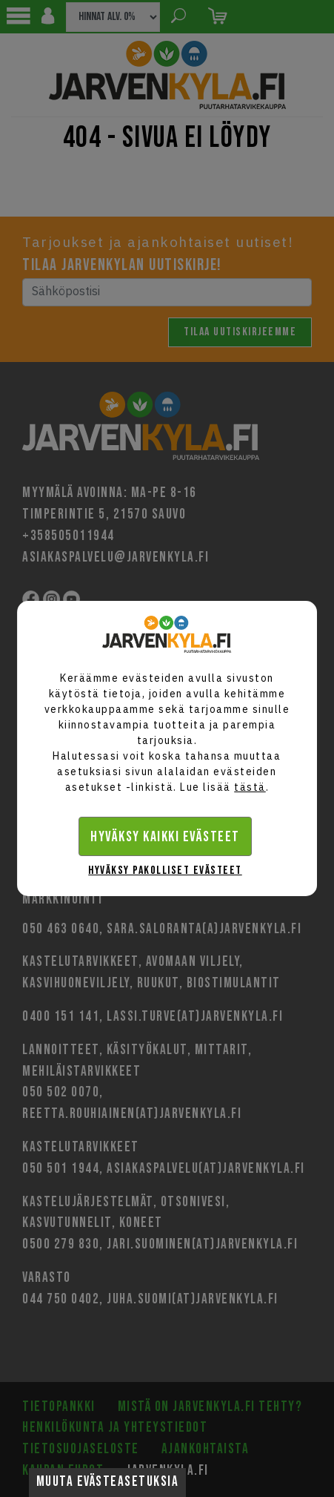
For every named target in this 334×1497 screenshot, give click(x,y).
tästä (250, 787)
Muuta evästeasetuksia (107, 1481)
